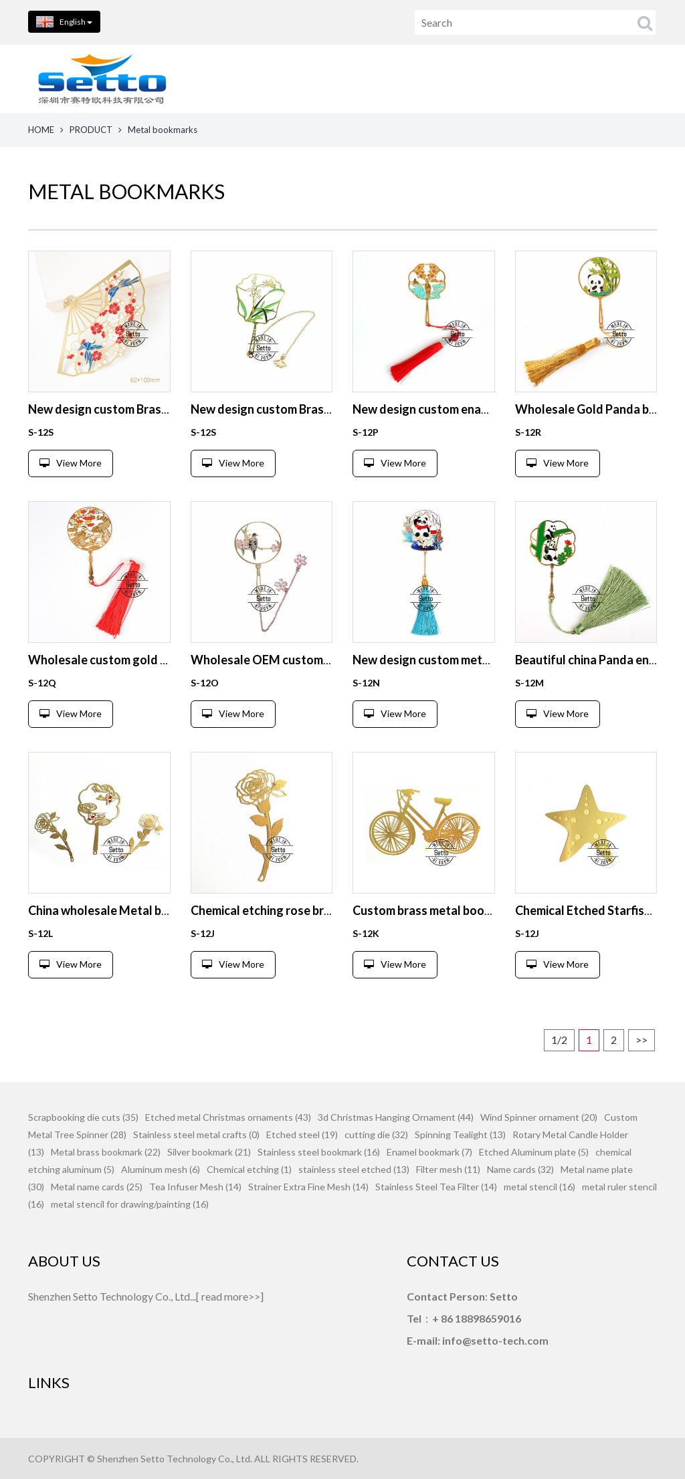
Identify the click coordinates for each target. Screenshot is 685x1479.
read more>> (230, 1296)
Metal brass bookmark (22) (106, 1152)
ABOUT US (458, 78)
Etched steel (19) (302, 1134)
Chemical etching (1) (249, 1169)
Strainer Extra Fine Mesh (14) (308, 1186)
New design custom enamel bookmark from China (486, 409)
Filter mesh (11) (448, 1169)
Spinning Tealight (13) (460, 1134)
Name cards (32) (520, 1169)
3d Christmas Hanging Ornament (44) (396, 1117)
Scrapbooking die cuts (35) (83, 1117)
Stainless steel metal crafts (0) (196, 1134)
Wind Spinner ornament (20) (538, 1117)
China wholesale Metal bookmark (119, 910)
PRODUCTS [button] (371, 78)
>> (641, 1039)
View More (70, 462)
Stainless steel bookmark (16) (319, 1152)
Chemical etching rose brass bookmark (295, 910)
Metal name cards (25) (96, 1186)
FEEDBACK (636, 78)
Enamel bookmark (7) (429, 1152)
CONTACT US (546, 78)
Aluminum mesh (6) (160, 1169)
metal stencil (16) (539, 1186)
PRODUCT (91, 129)
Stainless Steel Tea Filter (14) (436, 1186)
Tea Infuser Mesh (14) (195, 1186)
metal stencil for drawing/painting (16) (130, 1204)
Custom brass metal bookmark (435, 910)
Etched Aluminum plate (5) (534, 1152)
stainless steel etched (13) (353, 1169)
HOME (294, 78)
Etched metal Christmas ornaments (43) (228, 1117)
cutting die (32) (376, 1134)
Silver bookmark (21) (209, 1152)
